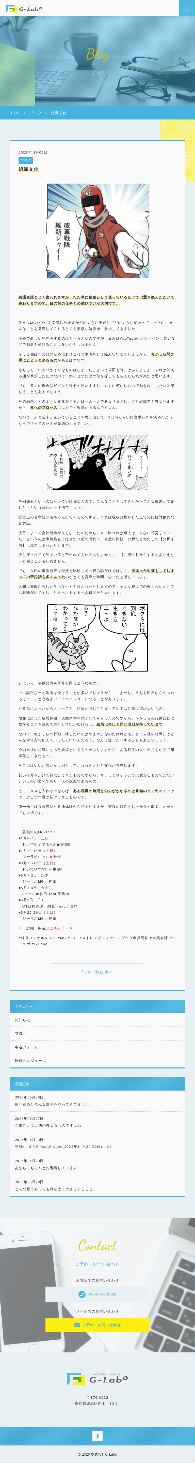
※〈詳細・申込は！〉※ (46, 928)
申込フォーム (26, 1047)
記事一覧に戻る (97, 972)
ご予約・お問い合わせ (101, 1325)
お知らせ (22, 1020)
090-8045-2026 (102, 1294)
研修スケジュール (30, 1060)
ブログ (25, 160)
